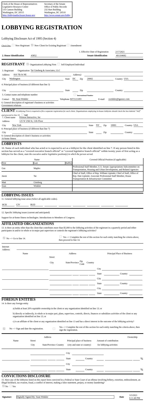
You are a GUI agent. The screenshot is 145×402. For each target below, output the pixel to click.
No (5, 386)
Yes (12, 386)
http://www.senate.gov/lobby (57, 15)
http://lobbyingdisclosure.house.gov (19, 15)
